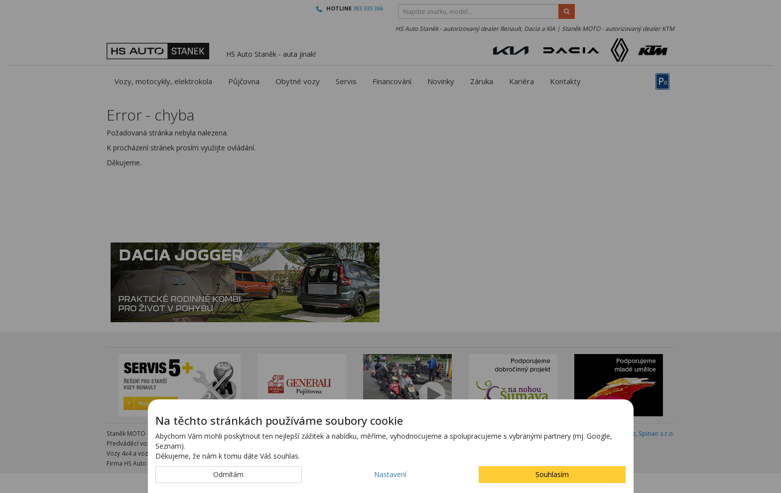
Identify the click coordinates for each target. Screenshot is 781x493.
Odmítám (228, 474)
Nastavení (390, 474)
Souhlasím (552, 474)
